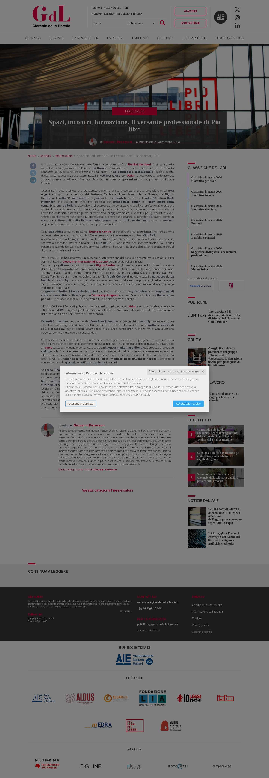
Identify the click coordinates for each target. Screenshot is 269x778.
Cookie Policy (141, 394)
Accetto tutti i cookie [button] (188, 403)
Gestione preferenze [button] (80, 403)
